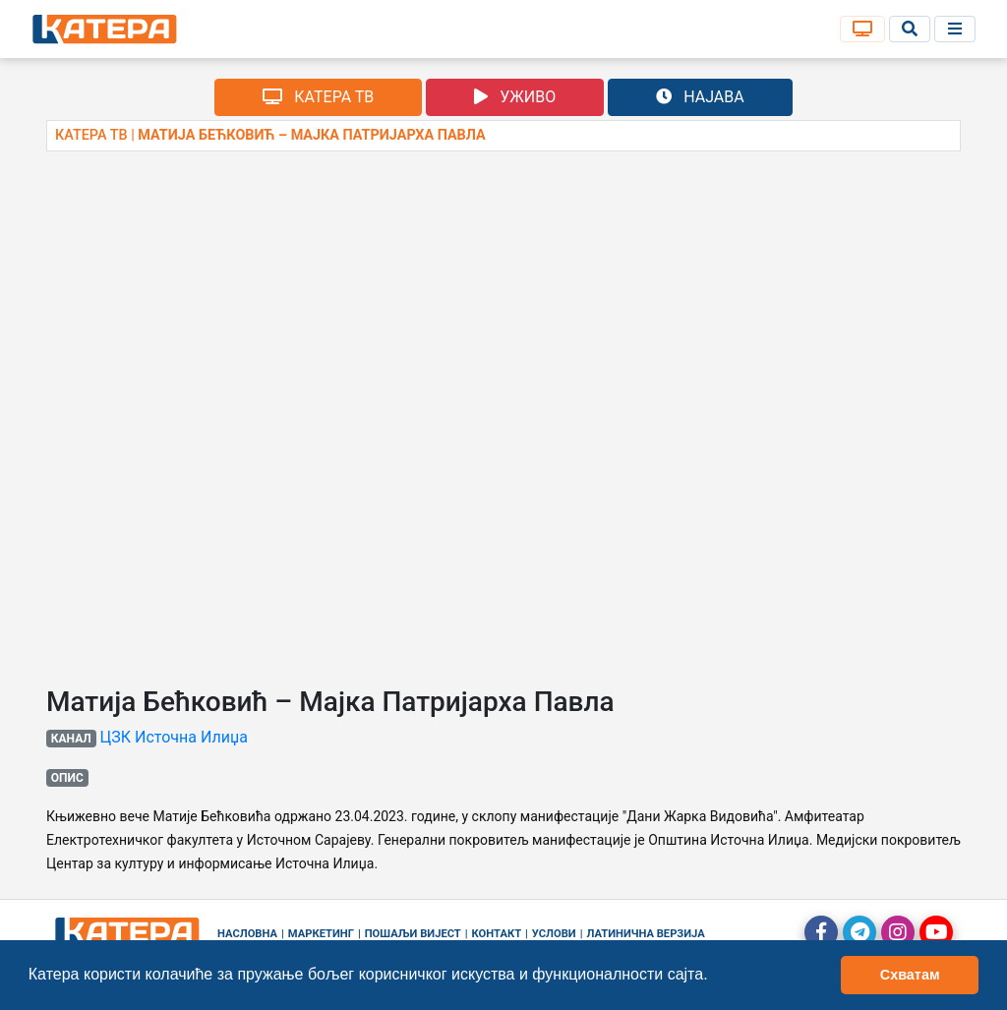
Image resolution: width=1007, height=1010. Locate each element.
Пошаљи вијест (413, 933)
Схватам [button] (910, 974)
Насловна (247, 933)
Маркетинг (321, 933)
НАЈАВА (699, 97)
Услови (554, 933)
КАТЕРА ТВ (318, 97)
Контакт (497, 933)
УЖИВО (515, 97)
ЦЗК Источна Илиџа (174, 737)
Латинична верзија (645, 933)
